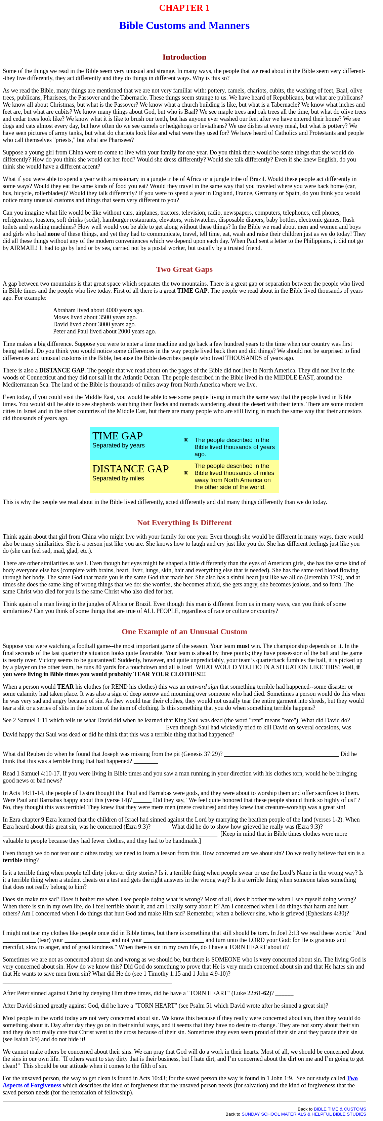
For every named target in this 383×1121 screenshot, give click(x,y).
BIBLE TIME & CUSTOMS (340, 1109)
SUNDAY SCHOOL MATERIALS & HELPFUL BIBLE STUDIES (304, 1114)
